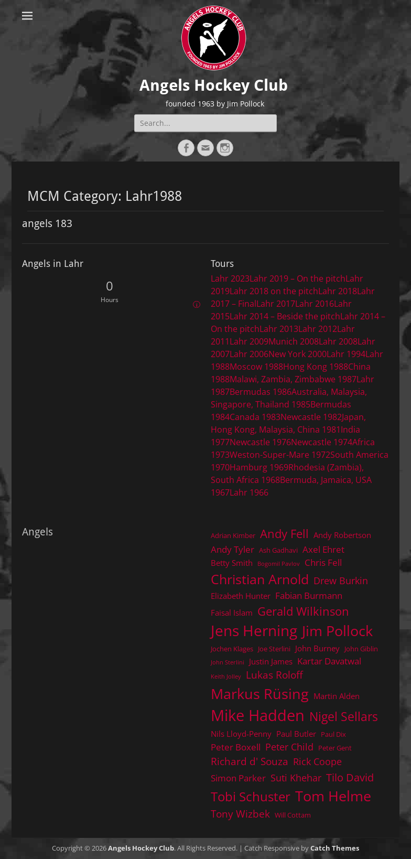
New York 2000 (297, 354)
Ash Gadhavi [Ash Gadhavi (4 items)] (278, 550)
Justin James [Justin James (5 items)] (271, 661)
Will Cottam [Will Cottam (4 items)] (293, 815)
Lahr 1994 (346, 354)
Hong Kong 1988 (315, 366)
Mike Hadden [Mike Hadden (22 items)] (258, 715)
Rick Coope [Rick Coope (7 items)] (317, 761)
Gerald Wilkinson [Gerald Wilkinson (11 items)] (303, 611)
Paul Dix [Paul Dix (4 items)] (333, 734)
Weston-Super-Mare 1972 (280, 454)
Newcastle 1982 (311, 417)
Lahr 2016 (314, 303)
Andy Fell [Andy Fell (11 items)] (284, 533)
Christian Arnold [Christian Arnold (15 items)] (260, 579)
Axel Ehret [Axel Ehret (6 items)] (323, 549)
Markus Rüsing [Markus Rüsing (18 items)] (260, 693)
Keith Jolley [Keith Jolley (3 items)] (226, 676)
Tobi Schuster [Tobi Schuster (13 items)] (250, 796)
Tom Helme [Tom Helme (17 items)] (333, 796)
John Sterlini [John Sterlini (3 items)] (227, 662)
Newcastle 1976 (260, 442)
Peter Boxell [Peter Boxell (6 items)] (236, 747)
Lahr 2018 (337, 291)
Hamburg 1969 (259, 467)
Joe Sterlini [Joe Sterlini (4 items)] (274, 648)
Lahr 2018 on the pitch (274, 291)
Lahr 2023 (230, 278)
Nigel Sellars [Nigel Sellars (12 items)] (343, 716)
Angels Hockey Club (213, 85)
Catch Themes (334, 848)
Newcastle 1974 (321, 442)
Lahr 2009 (249, 341)
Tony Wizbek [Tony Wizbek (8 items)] (240, 814)
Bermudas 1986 (260, 392)
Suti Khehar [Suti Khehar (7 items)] (296, 777)
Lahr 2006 (249, 354)
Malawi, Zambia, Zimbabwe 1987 (293, 379)
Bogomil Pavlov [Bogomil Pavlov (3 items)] (278, 563)
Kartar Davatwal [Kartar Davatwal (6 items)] (329, 661)
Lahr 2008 (338, 341)
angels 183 (47, 223)
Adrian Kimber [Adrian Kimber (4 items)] (233, 535)
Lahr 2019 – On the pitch (297, 278)
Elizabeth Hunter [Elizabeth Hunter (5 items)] (241, 595)
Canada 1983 (255, 417)
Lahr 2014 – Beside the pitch (285, 316)
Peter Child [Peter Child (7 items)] (289, 746)
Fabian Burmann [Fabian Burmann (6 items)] (308, 595)
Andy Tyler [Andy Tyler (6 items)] (232, 549)
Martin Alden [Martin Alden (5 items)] (336, 696)
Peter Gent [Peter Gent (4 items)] (335, 748)
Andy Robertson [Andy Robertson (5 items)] (342, 535)
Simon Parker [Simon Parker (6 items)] (238, 778)
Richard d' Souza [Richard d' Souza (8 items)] (249, 761)
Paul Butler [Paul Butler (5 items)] (296, 733)
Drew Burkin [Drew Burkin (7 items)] (340, 580)
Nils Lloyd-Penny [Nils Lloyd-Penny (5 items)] (241, 733)
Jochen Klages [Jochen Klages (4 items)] (232, 648)
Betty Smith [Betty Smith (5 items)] (232, 562)
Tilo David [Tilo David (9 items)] (350, 777)
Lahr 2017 (275, 303)
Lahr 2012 (317, 329)
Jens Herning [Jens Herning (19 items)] (254, 630)
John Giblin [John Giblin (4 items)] (361, 648)
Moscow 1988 (256, 366)
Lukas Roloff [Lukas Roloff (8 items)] (274, 675)
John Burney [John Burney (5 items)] (317, 648)
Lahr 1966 (249, 492)
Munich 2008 (293, 341)
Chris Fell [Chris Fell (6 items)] (323, 562)
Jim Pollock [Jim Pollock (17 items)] (337, 630)
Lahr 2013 (278, 329)
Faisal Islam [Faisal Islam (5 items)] (232, 612)
